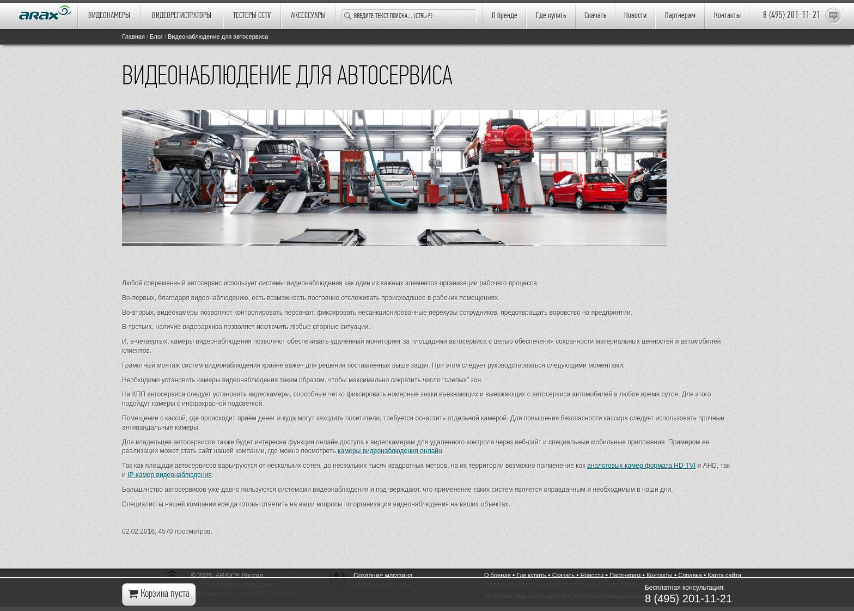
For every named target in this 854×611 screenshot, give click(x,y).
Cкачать (595, 15)
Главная (133, 36)
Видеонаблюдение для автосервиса (218, 36)
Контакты (727, 15)
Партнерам (680, 15)
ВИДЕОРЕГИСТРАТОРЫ (181, 15)
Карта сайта (724, 575)
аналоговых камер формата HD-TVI (641, 465)
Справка (690, 575)
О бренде (504, 15)
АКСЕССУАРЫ (308, 15)
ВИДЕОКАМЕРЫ (109, 15)
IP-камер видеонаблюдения (169, 475)
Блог (156, 36)
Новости (635, 15)
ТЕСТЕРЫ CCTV (252, 15)
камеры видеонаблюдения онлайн (390, 451)
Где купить (551, 15)
